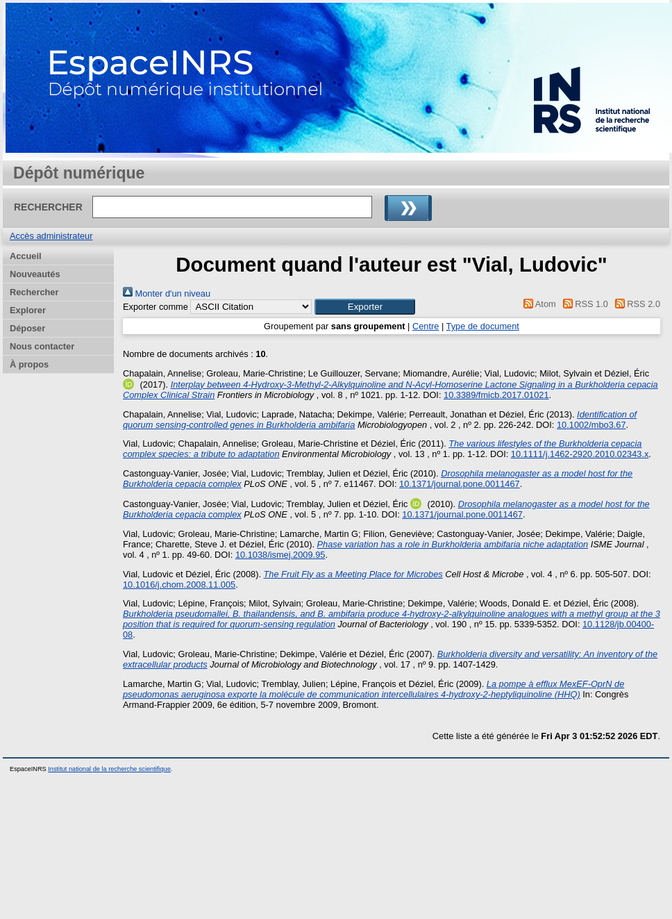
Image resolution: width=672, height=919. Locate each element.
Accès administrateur (51, 236)
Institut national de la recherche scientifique (109, 768)
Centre (425, 326)
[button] (364, 307)
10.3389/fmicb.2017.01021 (496, 395)
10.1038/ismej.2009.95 (280, 554)
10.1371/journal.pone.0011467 (459, 484)
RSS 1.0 (583, 304)
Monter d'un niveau (166, 293)
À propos (29, 364)
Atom (537, 304)
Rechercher (34, 292)
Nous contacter (42, 346)
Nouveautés (35, 274)
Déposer (27, 328)
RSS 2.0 (635, 304)
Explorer (28, 310)
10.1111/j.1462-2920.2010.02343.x (580, 454)
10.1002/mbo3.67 (591, 425)
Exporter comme (155, 306)
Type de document (482, 326)
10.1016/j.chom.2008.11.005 (179, 584)
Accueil (26, 256)
